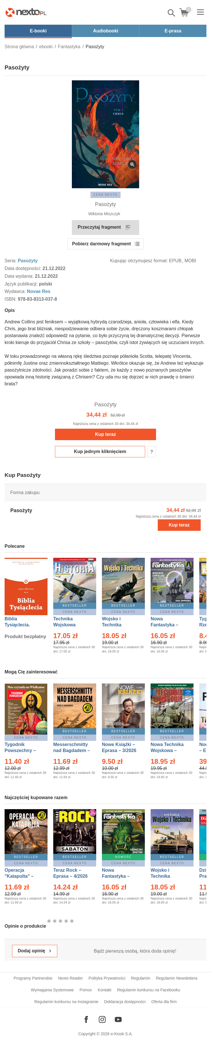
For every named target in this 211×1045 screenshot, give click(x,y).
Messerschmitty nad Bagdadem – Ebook (71, 750)
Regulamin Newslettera (177, 978)
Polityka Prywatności (106, 978)
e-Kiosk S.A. (122, 1034)
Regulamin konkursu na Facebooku (148, 990)
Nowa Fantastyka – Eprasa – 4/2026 (168, 624)
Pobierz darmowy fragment (101, 243)
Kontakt (104, 990)
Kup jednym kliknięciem (100, 451)
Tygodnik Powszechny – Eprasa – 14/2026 (23, 750)
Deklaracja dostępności (125, 1001)
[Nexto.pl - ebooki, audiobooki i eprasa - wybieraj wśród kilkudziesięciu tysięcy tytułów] (26, 12)
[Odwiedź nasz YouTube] (118, 1019)
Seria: (11, 260)
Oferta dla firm (164, 1001)
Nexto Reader (70, 978)
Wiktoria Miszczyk (104, 213)
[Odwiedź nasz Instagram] (102, 1019)
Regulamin (140, 978)
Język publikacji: (22, 283)
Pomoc (86, 990)
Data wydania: (20, 276)
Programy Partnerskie (33, 978)
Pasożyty (28, 260)
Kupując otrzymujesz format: (139, 260)
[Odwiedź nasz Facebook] (86, 1019)
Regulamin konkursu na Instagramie (66, 1001)
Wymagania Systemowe (52, 990)
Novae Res (38, 291)
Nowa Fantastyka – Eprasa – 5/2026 (119, 876)
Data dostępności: (24, 268)
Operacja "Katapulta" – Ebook (19, 876)
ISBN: (11, 299)
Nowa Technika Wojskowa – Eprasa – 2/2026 (168, 750)
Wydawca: (16, 291)
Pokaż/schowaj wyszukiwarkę (172, 13)
